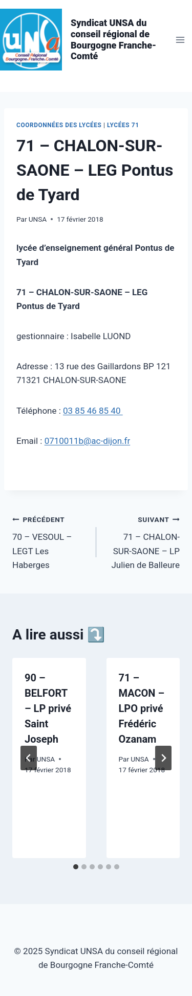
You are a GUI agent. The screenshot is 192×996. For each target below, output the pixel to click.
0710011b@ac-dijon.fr (88, 441)
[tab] (75, 866)
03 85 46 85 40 (93, 411)
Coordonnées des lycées (59, 125)
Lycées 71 (123, 125)
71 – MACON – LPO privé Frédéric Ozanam (142, 708)
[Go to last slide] (28, 758)
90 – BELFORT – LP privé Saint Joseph (48, 708)
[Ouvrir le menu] (179, 40)
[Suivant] (163, 758)
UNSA (38, 219)
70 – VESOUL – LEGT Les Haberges (50, 541)
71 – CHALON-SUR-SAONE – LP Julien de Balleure (142, 541)
